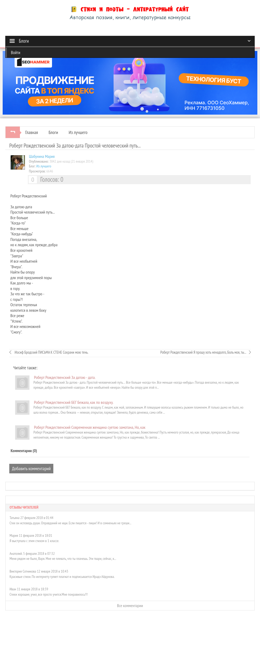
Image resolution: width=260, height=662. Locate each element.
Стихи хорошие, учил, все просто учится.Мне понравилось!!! (49, 594)
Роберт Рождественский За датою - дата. (65, 377)
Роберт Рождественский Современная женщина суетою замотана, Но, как (89, 427)
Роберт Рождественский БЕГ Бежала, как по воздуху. (73, 402)
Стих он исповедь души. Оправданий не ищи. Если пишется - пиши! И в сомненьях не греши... (70, 523)
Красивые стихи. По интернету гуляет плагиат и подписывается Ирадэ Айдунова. (62, 576)
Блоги (53, 132)
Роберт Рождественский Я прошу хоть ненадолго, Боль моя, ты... (203, 352)
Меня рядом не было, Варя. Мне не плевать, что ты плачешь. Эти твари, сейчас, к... (63, 558)
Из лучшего (78, 132)
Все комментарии (130, 605)
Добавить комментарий (31, 468)
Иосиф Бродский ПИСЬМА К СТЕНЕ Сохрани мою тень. (51, 352)
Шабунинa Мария (42, 156)
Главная (31, 132)
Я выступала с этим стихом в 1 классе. (34, 540)
